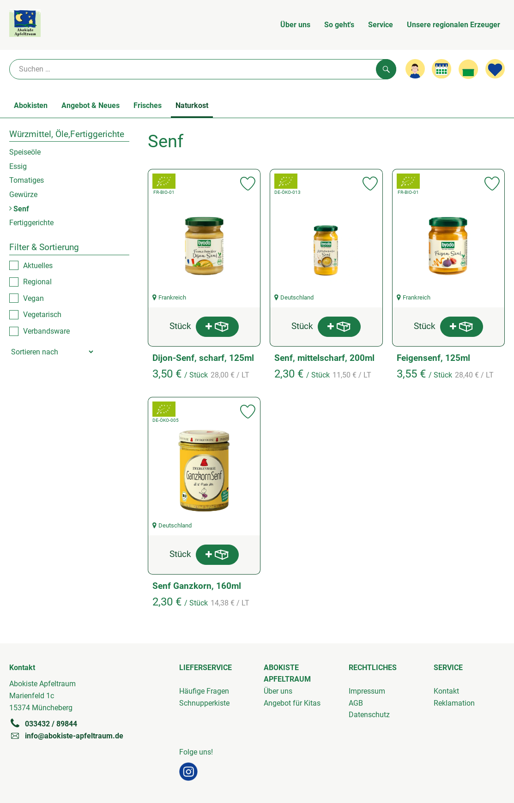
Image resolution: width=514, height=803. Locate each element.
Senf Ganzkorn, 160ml (196, 586)
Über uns (295, 24)
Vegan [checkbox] (33, 298)
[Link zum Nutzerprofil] (415, 68)
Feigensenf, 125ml (433, 358)
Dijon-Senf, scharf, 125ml (203, 358)
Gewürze (23, 194)
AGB (356, 703)
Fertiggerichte (31, 222)
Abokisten (31, 105)
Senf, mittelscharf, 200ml (324, 358)
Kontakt (446, 691)
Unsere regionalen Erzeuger (453, 24)
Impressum (367, 691)
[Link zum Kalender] (441, 68)
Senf (19, 208)
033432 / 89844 (43, 723)
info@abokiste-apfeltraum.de (66, 735)
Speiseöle (25, 152)
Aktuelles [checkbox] (38, 265)
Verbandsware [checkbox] (46, 331)
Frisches (147, 105)
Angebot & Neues (90, 105)
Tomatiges (26, 180)
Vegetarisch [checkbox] (42, 314)
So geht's (339, 24)
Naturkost (191, 105)
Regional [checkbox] (37, 281)
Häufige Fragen (204, 691)
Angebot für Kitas (292, 703)
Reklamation (454, 703)
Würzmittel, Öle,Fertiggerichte (66, 134)
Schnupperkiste (204, 703)
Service (380, 24)
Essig (18, 166)
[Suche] (202, 69)
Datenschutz (369, 714)
